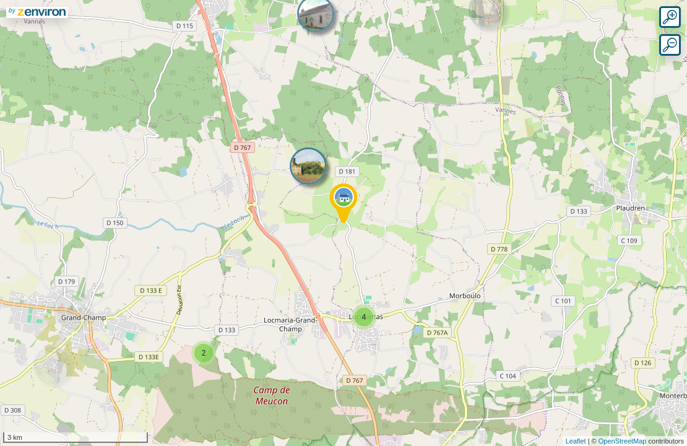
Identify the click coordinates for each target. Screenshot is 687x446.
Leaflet (576, 441)
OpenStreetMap (622, 441)
